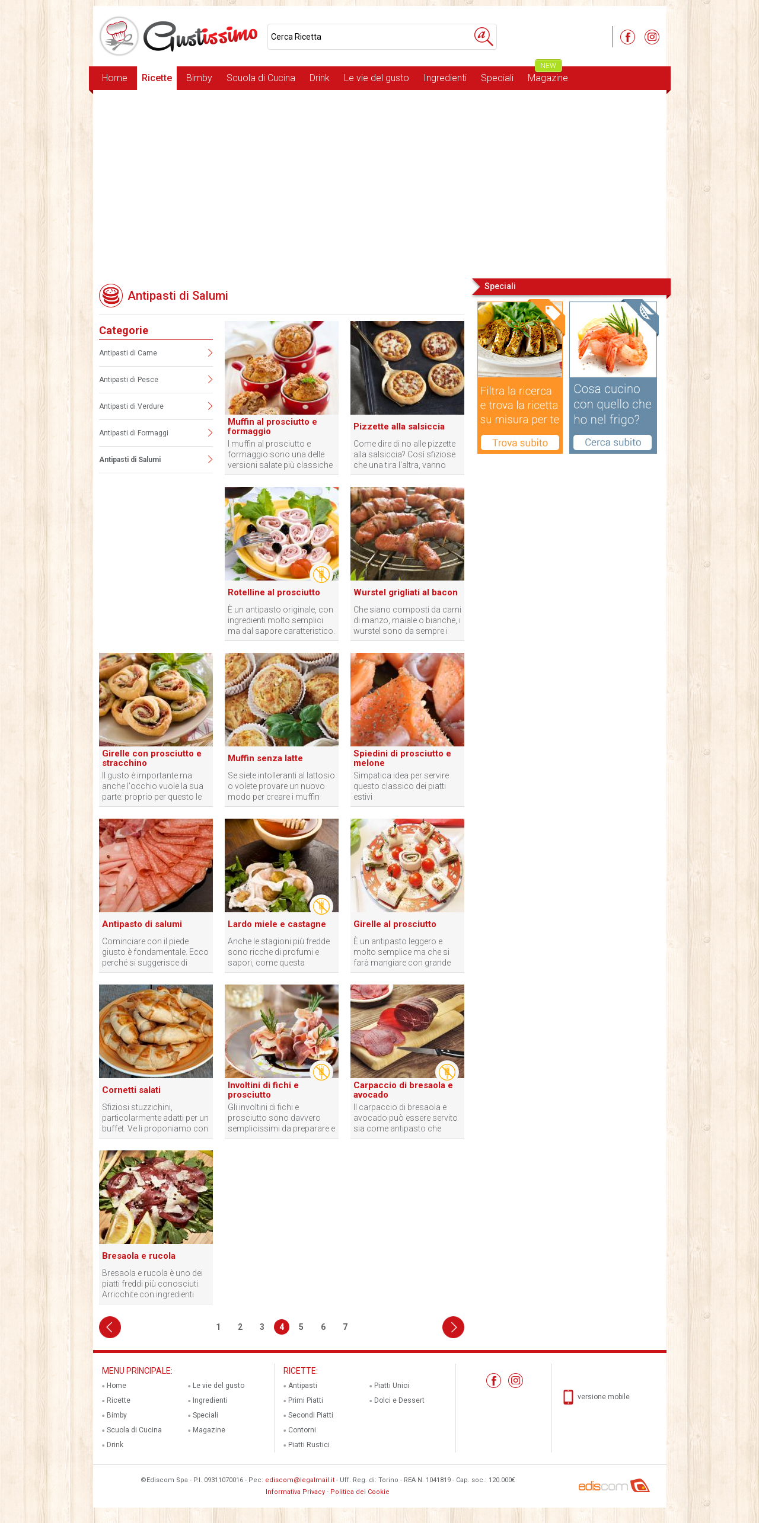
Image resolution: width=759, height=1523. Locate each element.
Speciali (497, 78)
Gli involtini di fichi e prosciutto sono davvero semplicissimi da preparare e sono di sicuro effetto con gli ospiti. (281, 1118)
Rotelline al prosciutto (274, 592)
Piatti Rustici (309, 1445)
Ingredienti (445, 78)
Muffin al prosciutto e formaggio (272, 426)
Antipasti (302, 1385)
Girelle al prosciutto (394, 924)
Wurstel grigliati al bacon (405, 592)
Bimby (199, 78)
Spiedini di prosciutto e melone (402, 758)
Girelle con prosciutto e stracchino (152, 758)
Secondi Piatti (310, 1415)
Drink (320, 78)
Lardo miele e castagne (277, 924)
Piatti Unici (391, 1385)
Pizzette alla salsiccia (399, 426)
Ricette (157, 78)
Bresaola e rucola (139, 1256)
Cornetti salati (131, 1090)
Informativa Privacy (295, 1492)
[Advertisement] (379, 183)
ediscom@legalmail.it (299, 1480)
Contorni (302, 1430)
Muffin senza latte (265, 758)
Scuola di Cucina (261, 78)
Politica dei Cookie (360, 1492)
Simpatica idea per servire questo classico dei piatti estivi (401, 786)
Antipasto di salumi (142, 924)
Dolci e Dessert (399, 1400)
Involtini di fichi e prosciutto (263, 1090)
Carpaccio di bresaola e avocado (403, 1090)
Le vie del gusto (376, 78)
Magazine (548, 75)
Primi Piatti (305, 1400)
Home (114, 78)
